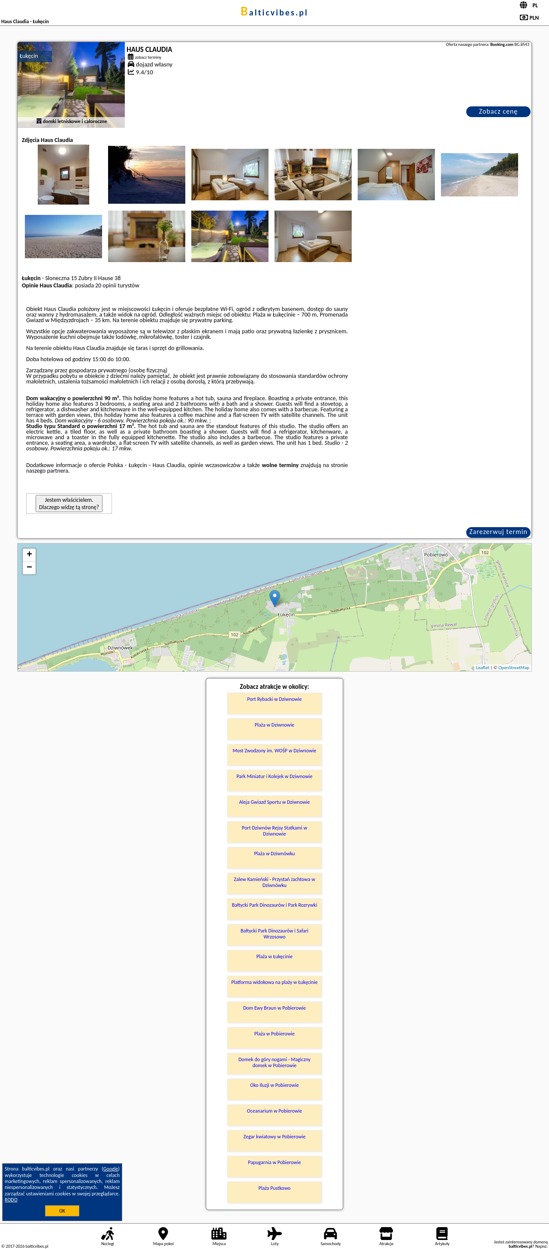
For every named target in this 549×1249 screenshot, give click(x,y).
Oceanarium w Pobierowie (274, 1111)
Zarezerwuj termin (498, 532)
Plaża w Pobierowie (274, 1034)
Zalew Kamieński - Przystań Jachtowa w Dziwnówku (274, 882)
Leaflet (482, 667)
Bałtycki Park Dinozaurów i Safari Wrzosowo (274, 934)
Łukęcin (29, 56)
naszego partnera (47, 470)
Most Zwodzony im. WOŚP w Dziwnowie (274, 751)
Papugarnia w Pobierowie (274, 1162)
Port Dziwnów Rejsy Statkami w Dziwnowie (274, 831)
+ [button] (29, 555)
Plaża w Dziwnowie (274, 725)
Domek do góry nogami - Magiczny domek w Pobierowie (274, 1062)
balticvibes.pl (274, 12)
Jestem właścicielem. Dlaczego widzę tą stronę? (69, 503)
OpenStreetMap (513, 667)
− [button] (29, 567)
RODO (11, 1200)
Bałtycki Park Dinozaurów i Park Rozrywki (274, 905)
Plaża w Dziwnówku (274, 854)
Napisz (541, 1246)
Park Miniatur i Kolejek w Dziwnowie (274, 776)
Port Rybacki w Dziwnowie (274, 699)
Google (110, 1169)
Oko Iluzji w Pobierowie (274, 1085)
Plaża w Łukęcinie (274, 956)
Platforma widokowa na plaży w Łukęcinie (274, 982)
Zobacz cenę (498, 111)
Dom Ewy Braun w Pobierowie (274, 1008)
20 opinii (105, 285)
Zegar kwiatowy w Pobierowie (274, 1137)
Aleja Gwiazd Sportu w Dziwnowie (274, 802)
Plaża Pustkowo (275, 1188)
